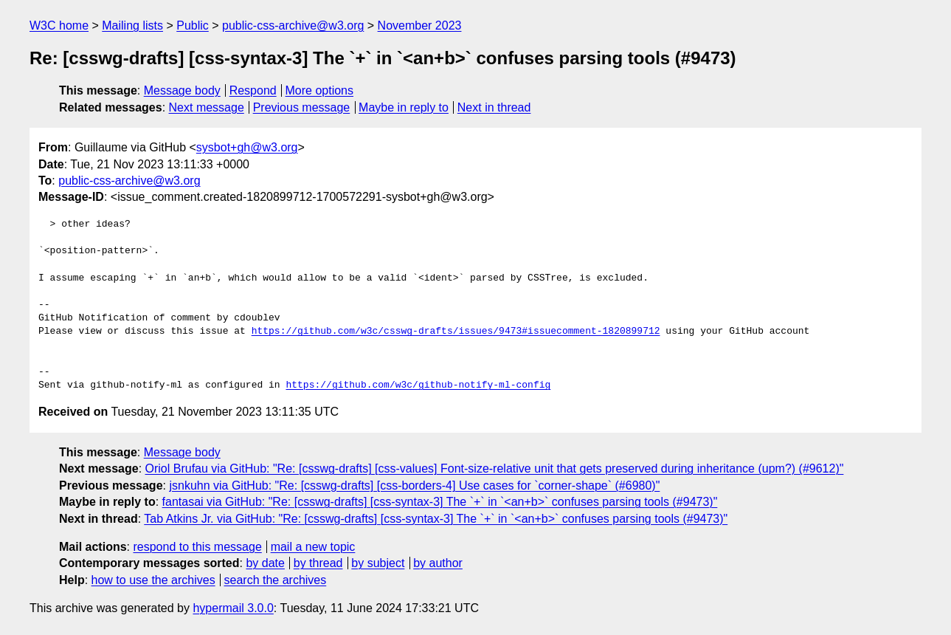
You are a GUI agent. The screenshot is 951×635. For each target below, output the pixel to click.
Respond (253, 90)
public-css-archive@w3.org (293, 25)
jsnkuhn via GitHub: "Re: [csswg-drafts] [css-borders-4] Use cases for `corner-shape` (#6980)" (414, 485)
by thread (318, 563)
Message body (182, 90)
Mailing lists (132, 25)
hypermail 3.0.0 (233, 608)
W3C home (59, 25)
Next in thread (494, 107)
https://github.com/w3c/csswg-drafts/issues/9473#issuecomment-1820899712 (456, 331)
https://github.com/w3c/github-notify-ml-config (418, 385)
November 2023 (420, 25)
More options (320, 90)
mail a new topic (313, 546)
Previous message (301, 107)
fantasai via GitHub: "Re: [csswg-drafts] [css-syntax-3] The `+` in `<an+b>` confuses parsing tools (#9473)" (440, 501)
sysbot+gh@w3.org (247, 147)
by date (265, 563)
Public (192, 25)
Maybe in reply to (404, 107)
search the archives (275, 580)
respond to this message (197, 546)
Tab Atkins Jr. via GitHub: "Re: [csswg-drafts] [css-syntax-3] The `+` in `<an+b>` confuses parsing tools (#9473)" (435, 518)
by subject (377, 563)
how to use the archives (153, 580)
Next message (206, 107)
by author (438, 563)
